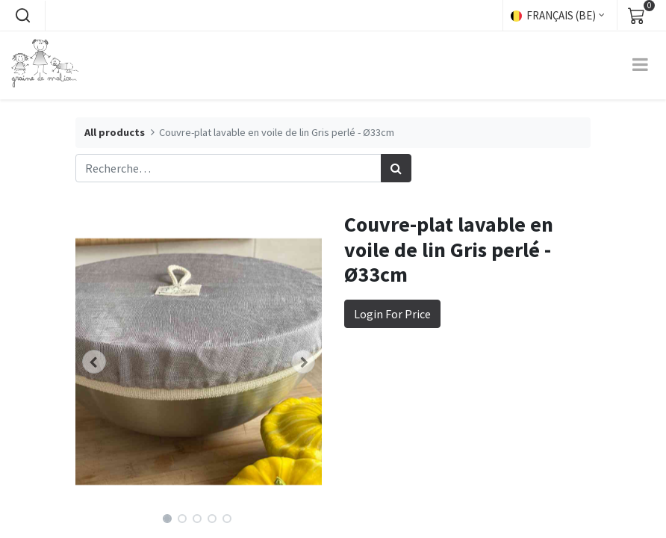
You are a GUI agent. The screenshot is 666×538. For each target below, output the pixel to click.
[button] (22, 16)
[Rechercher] (396, 168)
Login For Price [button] (392, 313)
